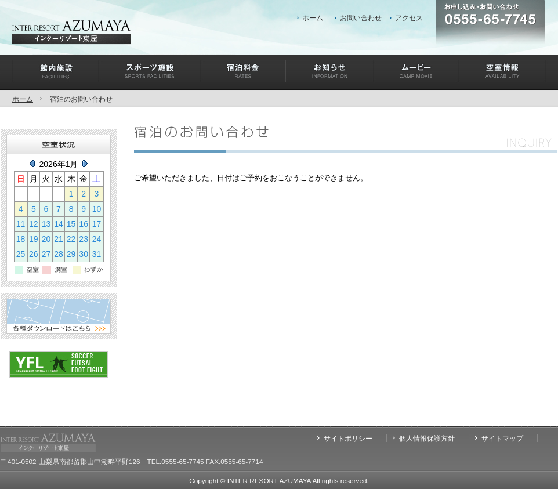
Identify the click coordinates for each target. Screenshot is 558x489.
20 (46, 239)
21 (58, 239)
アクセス (409, 17)
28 (58, 254)
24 (97, 239)
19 (33, 239)
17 (97, 224)
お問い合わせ (361, 17)
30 (83, 254)
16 (83, 224)
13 (46, 224)
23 (83, 239)
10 (97, 208)
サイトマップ (502, 438)
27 (46, 254)
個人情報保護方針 (427, 438)
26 (33, 254)
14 (58, 224)
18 (21, 239)
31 (97, 254)
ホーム (312, 17)
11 (21, 224)
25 (21, 254)
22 (71, 239)
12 (33, 224)
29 (71, 254)
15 (71, 224)
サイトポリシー (348, 438)
